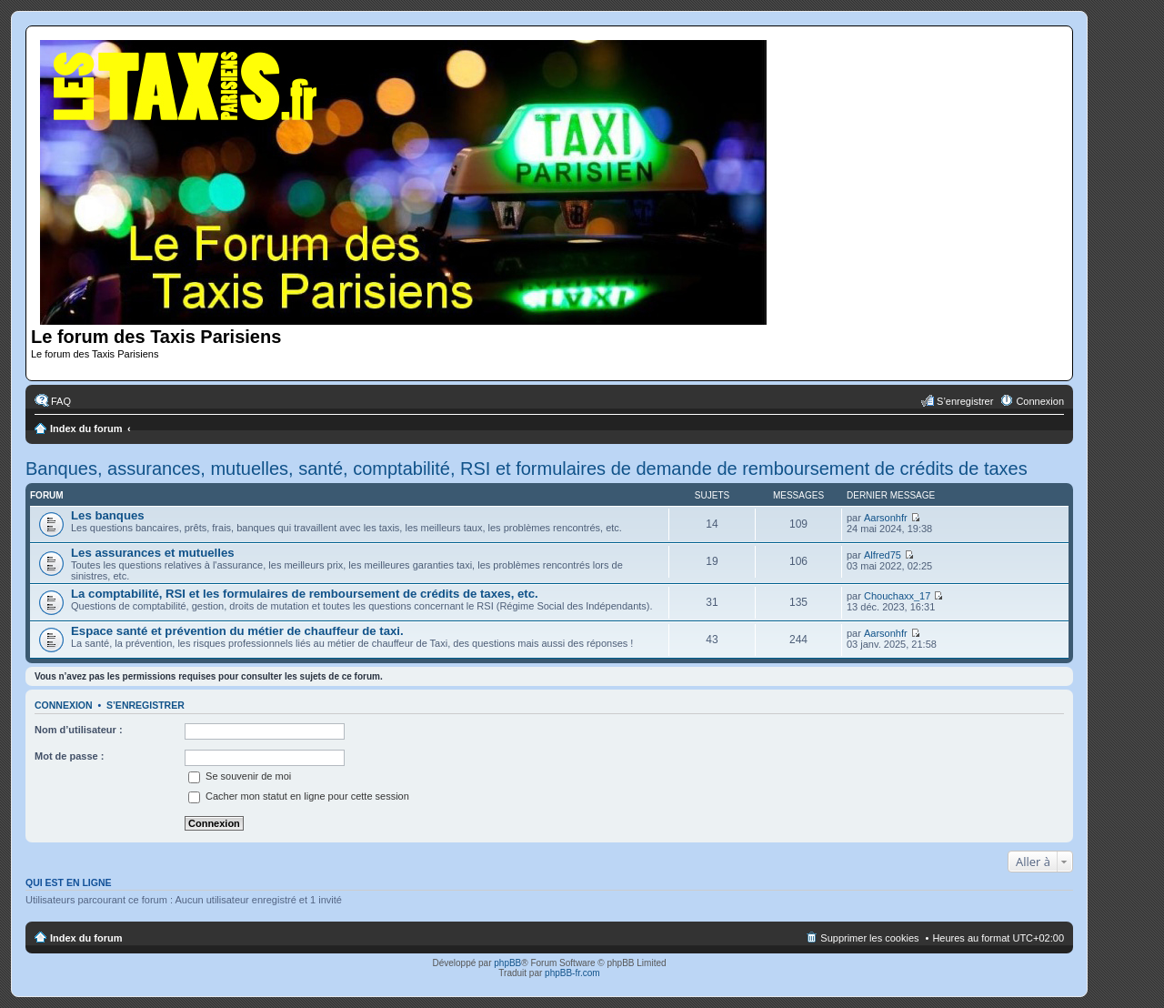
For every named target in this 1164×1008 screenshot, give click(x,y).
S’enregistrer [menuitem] (965, 401)
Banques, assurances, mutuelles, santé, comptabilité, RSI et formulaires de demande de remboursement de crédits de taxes (526, 469)
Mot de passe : (69, 756)
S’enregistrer (145, 705)
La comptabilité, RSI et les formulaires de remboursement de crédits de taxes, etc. (304, 593)
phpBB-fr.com (572, 973)
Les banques (108, 515)
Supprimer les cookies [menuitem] (869, 937)
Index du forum (86, 428)
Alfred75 (882, 554)
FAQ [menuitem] (61, 401)
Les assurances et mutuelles (153, 552)
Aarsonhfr (886, 517)
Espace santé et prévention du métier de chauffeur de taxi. (237, 631)
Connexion (64, 705)
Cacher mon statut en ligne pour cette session (298, 796)
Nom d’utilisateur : (79, 729)
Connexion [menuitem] (1040, 401)
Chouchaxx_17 (897, 595)
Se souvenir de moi (239, 776)
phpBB (507, 963)
